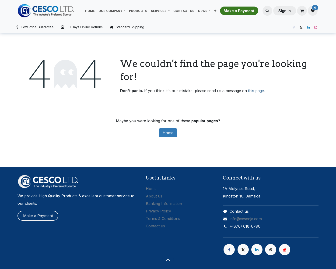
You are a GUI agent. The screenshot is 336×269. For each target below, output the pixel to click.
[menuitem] (90, 11)
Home (168, 132)
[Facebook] (294, 28)
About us (154, 196)
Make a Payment (38, 215)
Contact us (155, 226)
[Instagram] (315, 28)
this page (256, 90)
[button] (267, 11)
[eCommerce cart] (302, 11)
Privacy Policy (158, 211)
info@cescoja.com (246, 218)
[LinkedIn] (308, 28)
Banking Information (164, 203)
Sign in (284, 10)
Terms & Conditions (163, 218)
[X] (301, 28)
